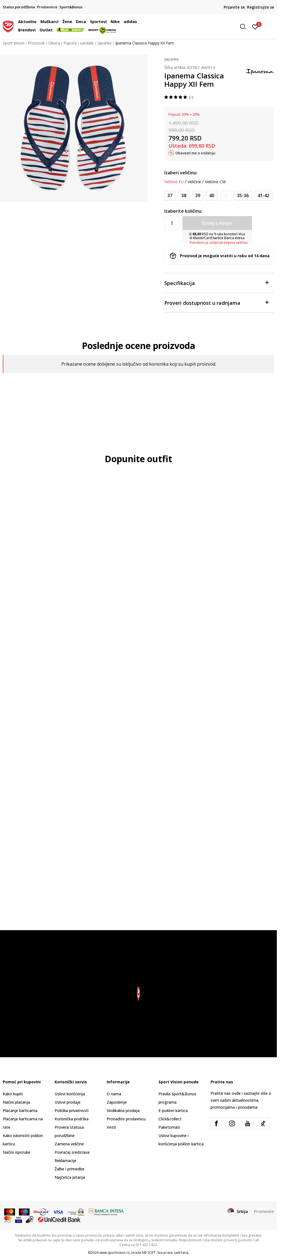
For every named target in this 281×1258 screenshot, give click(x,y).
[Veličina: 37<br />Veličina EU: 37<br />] (169, 195)
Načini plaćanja (16, 1102)
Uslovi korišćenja (70, 1093)
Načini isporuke (16, 1152)
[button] (206, 26)
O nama (114, 1093)
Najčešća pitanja (70, 1177)
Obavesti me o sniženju (195, 152)
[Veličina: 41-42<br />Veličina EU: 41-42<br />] (263, 195)
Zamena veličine (69, 1143)
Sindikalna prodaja (123, 1110)
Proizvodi (36, 43)
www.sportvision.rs (114, 1252)
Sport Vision (13, 43)
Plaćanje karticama (20, 1110)
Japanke (104, 43)
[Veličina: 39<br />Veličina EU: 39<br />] (197, 195)
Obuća (54, 43)
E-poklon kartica (173, 1110)
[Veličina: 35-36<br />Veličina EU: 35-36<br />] (243, 195)
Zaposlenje (117, 1102)
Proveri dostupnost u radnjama (216, 302)
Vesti (111, 1127)
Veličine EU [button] (174, 182)
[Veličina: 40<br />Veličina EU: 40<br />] (211, 195)
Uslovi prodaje (67, 1102)
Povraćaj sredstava (72, 1152)
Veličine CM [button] (215, 182)
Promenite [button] (264, 1211)
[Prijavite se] (255, 26)
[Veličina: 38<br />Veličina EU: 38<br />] (183, 195)
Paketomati (169, 1127)
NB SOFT (149, 1252)
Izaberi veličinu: (180, 172)
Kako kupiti (13, 1093)
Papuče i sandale (78, 43)
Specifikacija (216, 282)
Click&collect (170, 1118)
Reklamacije (65, 1160)
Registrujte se (260, 7)
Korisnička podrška (72, 1118)
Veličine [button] (194, 182)
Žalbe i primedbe (69, 1169)
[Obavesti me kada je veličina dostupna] (225, 195)
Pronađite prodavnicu (126, 1118)
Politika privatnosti (72, 1110)
